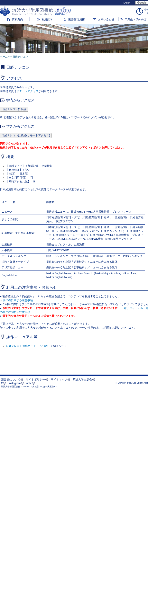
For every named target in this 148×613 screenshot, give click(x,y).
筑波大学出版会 (82, 379)
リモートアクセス (27, 91)
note (29, 383)
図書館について (10, 379)
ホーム (4, 56)
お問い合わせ (106, 19)
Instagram (14, 383)
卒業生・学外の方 (136, 19)
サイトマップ (59, 379)
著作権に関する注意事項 (18, 300)
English (127, 3)
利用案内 (47, 19)
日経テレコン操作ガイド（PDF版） (28, 345)
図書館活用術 (76, 19)
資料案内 (17, 19)
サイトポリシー (35, 379)
